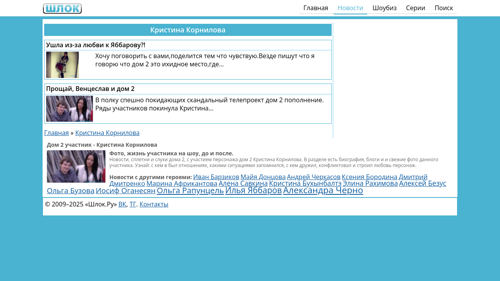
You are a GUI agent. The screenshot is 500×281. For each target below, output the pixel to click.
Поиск (444, 8)
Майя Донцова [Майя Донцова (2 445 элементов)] (263, 177)
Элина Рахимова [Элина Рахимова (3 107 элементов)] (370, 183)
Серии (415, 8)
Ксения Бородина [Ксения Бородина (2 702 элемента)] (370, 176)
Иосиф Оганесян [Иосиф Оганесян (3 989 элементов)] (125, 190)
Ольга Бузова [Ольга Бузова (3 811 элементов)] (71, 190)
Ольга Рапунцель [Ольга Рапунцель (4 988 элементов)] (190, 190)
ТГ (133, 204)
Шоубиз (385, 8)
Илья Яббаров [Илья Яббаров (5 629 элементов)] (253, 190)
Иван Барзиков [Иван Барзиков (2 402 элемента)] (216, 177)
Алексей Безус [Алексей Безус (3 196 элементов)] (422, 183)
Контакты (153, 204)
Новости (350, 8)
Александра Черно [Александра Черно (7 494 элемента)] (323, 190)
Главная (316, 8)
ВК (122, 204)
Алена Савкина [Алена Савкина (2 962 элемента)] (243, 183)
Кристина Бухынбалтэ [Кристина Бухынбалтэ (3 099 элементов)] (305, 183)
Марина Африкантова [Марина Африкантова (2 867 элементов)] (182, 183)
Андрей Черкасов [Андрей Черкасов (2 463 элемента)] (314, 177)
